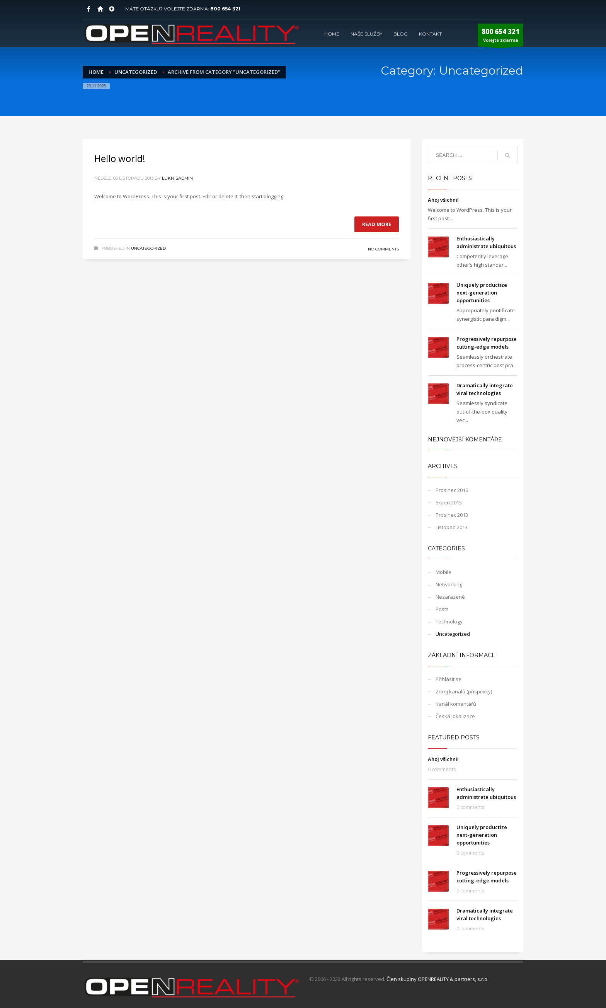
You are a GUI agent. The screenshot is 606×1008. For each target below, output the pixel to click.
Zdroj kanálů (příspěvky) (464, 691)
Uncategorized (148, 248)
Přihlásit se (448, 679)
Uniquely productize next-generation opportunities (481, 292)
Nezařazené (450, 596)
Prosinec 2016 (452, 490)
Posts (442, 609)
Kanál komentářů (456, 703)
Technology (449, 621)
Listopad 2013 (452, 527)
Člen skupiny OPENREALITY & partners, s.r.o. (437, 979)
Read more (376, 224)
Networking (449, 584)
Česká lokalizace (455, 716)
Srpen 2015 (449, 502)
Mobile (443, 572)
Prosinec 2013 (452, 514)
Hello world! (119, 158)
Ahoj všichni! (443, 199)
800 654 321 (225, 9)
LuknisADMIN (177, 178)
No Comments (383, 249)
